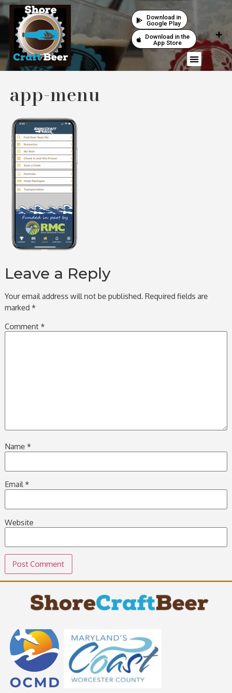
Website (19, 522)
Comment (25, 326)
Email (17, 484)
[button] (194, 59)
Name (18, 446)
